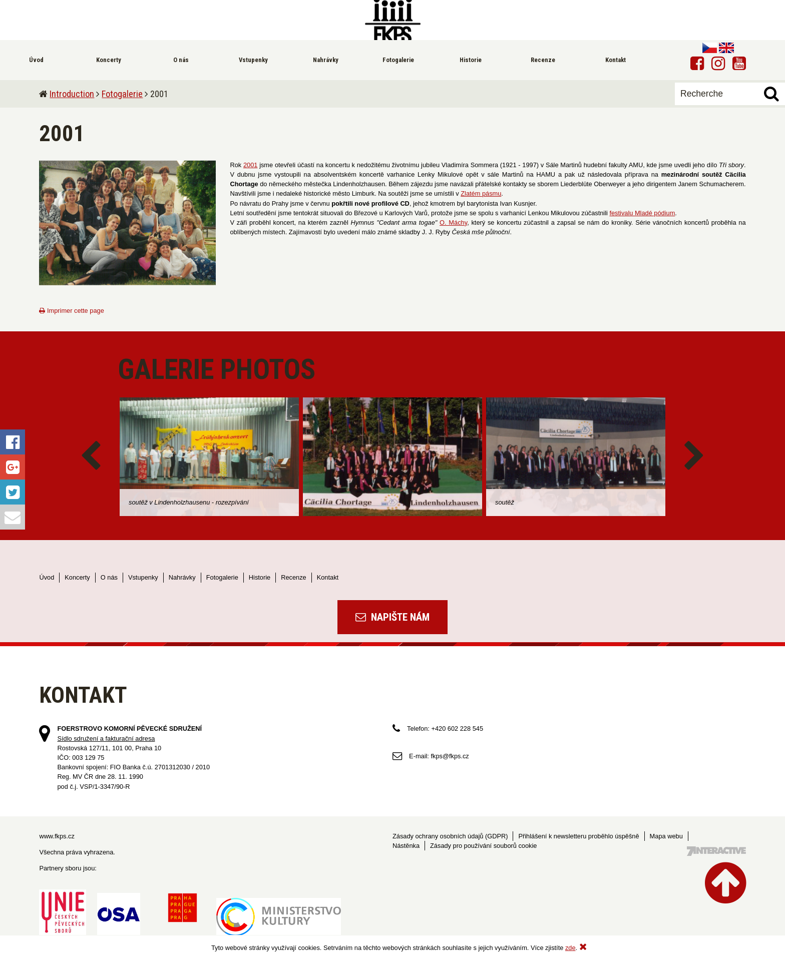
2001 (250, 165)
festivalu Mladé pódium (642, 213)
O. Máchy (453, 222)
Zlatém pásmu (481, 193)
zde (570, 947)
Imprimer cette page (71, 310)
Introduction (72, 94)
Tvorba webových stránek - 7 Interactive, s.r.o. (716, 851)
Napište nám (392, 617)
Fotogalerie (122, 94)
